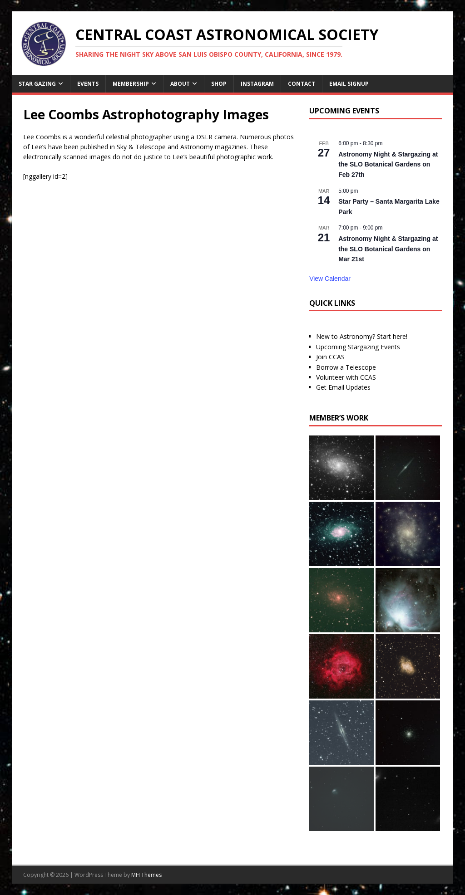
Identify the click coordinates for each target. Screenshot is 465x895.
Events (88, 84)
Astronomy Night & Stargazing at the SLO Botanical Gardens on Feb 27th (388, 164)
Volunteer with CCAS (346, 377)
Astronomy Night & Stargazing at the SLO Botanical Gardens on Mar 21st (388, 249)
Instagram (257, 84)
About (180, 84)
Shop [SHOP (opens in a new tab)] (219, 84)
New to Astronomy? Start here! (361, 336)
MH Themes (146, 875)
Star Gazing (37, 84)
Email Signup (349, 84)
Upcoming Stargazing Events (358, 346)
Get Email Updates (343, 387)
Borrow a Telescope (346, 367)
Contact (301, 84)
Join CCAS (330, 356)
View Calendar (330, 278)
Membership (131, 84)
